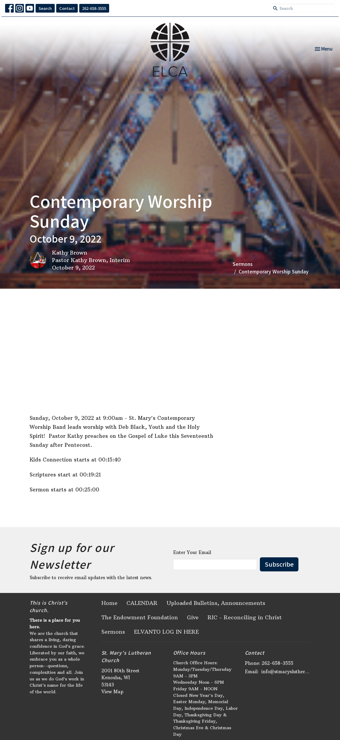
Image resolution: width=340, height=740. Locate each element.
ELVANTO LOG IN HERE (166, 631)
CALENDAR (142, 603)
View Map (112, 691)
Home (109, 603)
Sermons (243, 263)
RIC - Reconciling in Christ (245, 617)
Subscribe (279, 564)
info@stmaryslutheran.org (286, 671)
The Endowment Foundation (139, 617)
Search (45, 8)
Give (193, 617)
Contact (67, 8)
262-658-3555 (94, 8)
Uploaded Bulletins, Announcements (216, 603)
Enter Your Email (192, 552)
